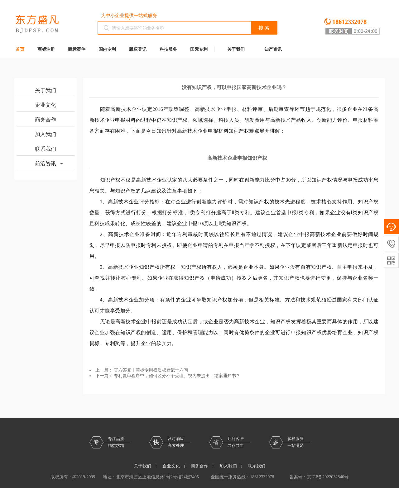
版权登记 (138, 49)
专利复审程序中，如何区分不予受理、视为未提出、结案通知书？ (177, 375)
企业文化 (45, 105)
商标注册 (46, 49)
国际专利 (199, 49)
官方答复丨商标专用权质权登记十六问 (151, 370)
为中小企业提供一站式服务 (129, 15)
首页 (20, 49)
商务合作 (45, 120)
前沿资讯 (49, 164)
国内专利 (107, 49)
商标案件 (76, 49)
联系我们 (45, 149)
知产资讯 (273, 49)
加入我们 (45, 134)
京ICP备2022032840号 (328, 477)
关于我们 (236, 49)
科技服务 (168, 49)
